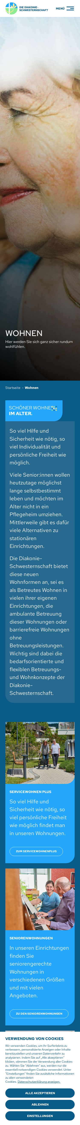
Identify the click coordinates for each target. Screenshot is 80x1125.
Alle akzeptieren (40, 1093)
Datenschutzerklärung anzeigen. (39, 1082)
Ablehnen (40, 1104)
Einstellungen (40, 1116)
